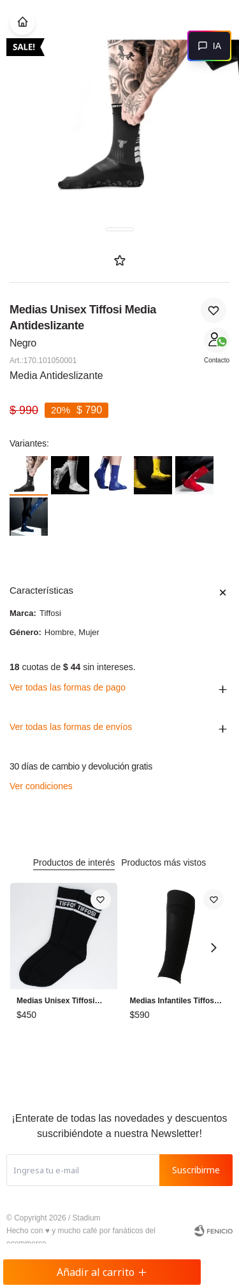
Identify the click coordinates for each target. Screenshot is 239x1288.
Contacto (216, 360)
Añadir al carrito (102, 1272)
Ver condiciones (41, 786)
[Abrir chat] (209, 46)
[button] (213, 948)
